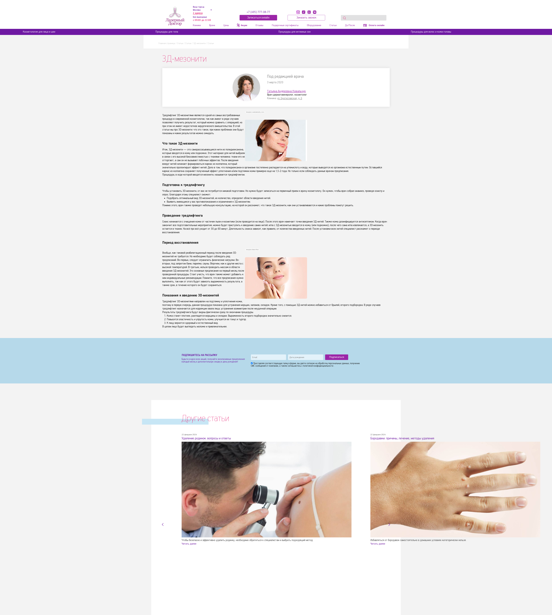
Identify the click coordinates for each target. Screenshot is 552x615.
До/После (350, 25)
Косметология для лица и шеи (39, 31)
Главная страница (166, 43)
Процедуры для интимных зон (294, 31)
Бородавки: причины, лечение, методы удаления (404, 438)
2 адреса (198, 13)
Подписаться (336, 357)
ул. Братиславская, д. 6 (289, 98)
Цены (226, 25)
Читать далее (189, 543)
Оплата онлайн (373, 25)
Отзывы (259, 25)
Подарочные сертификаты (285, 25)
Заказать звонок (306, 17)
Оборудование (314, 25)
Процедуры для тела (166, 31)
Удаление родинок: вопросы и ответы (208, 438)
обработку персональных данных (333, 363)
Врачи (212, 25)
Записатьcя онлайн (258, 17)
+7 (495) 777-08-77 (258, 12)
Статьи (333, 25)
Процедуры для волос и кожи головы (431, 31)
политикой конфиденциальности (318, 366)
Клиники (197, 25)
